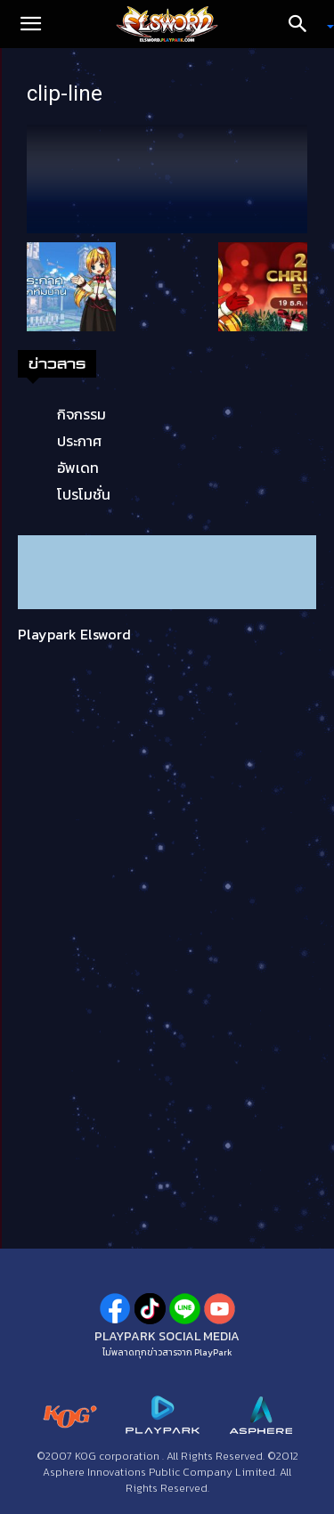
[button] (30, 24)
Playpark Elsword (74, 634)
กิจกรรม (81, 414)
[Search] (303, 24)
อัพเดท (78, 467)
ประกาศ (79, 441)
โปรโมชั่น (83, 494)
